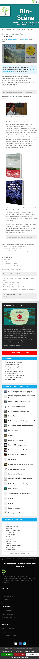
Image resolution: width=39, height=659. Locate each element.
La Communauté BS (9, 632)
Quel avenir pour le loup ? (13, 377)
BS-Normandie (10, 549)
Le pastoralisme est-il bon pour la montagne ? (16, 251)
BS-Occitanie (10, 547)
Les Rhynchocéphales (15, 474)
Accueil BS (7, 29)
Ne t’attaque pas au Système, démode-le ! (21, 421)
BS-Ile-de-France (11, 541)
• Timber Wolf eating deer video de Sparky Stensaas (17, 287)
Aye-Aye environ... (12, 39)
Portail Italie (9, 537)
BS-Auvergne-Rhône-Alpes (14, 545)
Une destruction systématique (14, 371)
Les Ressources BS (9, 617)
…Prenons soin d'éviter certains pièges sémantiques (20, 479)
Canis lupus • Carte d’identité (15, 375)
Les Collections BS (8, 610)
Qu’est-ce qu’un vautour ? (16, 440)
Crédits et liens (27, 29)
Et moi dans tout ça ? (19, 353)
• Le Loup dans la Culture (9, 263)
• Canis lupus (6, 259)
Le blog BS (6, 599)
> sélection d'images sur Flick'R (12, 269)
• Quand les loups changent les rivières (13, 278)
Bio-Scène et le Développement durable (20, 464)
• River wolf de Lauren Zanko (10, 282)
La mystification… (10, 369)
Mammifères (12, 416)
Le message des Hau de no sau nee (19, 401)
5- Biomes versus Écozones (16, 469)
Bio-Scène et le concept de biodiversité (20, 425)
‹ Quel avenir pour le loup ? (9, 296)
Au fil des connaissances (12, 373)
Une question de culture (12, 364)
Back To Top (33, 559)
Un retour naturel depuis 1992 (14, 362)
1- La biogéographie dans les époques (20, 392)
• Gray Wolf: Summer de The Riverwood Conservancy (18, 289)
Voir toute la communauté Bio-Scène (19, 553)
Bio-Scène (25, 14)
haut (19, 294)
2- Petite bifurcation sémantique (18, 411)
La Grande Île (10, 532)
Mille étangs (9, 528)
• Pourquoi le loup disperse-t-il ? (11, 249)
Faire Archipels (13, 489)
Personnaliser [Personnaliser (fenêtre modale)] (32, 654)
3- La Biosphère (13, 430)
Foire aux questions (9, 596)
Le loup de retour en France (14, 34)
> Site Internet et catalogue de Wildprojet (19, 237)
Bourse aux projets (8, 628)
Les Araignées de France (15, 513)
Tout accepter (7, 654)
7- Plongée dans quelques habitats (19, 493)
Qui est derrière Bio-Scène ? (17, 406)
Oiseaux (10, 435)
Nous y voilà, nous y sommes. (17, 445)
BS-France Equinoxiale (13, 530)
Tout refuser (19, 654)
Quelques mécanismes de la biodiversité (21, 450)
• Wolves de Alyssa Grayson (10, 285)
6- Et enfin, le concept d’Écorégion (19, 484)
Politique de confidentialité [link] (19, 657)
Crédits (10, 498)
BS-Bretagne (10, 539)
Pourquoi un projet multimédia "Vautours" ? (21, 396)
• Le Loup (5, 261)
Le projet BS (7, 593)
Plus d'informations (13, 346)
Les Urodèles (12, 459)
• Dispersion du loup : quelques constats (14, 246)
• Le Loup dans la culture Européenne (13, 266)
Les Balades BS (8, 614)
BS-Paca (8, 543)
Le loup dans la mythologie (15, 367)
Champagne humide (12, 526)
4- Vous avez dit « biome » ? (17, 454)
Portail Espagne (10, 534)
